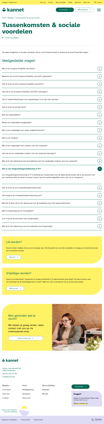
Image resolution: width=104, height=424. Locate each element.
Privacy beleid (25, 420)
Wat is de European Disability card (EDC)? (52, 68)
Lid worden (79, 387)
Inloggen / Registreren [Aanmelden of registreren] (9, 2)
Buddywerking (28, 390)
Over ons (43, 2)
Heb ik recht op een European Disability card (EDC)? (52, 84)
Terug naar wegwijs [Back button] (12, 38)
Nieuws (45, 394)
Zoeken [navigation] (99, 2)
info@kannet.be (9, 377)
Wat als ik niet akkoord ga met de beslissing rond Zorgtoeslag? (52, 226)
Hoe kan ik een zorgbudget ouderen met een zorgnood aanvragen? (52, 153)
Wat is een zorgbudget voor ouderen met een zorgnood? (52, 145)
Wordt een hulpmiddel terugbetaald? (52, 122)
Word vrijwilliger (61, 2)
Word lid (12, 257)
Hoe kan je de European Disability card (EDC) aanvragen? (52, 92)
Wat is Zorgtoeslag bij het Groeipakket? (52, 211)
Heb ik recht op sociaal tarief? (52, 107)
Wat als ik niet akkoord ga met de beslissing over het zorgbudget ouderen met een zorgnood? (52, 161)
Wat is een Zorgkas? (52, 138)
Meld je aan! (13, 288)
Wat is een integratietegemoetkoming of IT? (52, 169)
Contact (50, 2)
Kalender (45, 390)
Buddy (70, 2)
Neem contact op (24, 338)
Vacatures (78, 2)
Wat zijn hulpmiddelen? (52, 115)
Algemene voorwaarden (9, 420)
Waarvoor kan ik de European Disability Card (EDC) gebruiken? (52, 76)
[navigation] (99, 10)
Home (4, 18)
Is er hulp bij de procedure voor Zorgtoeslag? (52, 218)
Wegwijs (11, 18)
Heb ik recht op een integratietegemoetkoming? (52, 188)
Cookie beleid (38, 420)
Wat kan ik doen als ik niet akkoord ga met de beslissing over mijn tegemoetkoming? (52, 203)
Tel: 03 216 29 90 (10, 374)
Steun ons (86, 2)
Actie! (24, 385)
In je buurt (6, 390)
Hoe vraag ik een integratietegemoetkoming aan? (52, 195)
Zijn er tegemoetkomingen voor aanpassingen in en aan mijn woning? (52, 99)
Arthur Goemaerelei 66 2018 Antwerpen (12, 369)
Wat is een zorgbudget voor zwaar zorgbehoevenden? (52, 130)
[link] (13, 10)
